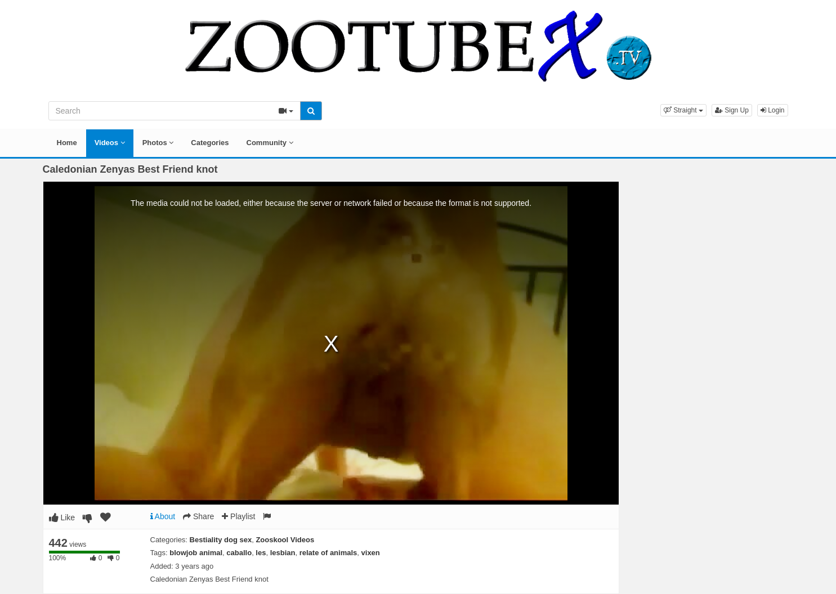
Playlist (238, 516)
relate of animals (328, 552)
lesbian (283, 552)
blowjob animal (195, 552)
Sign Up (732, 110)
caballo (239, 552)
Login (773, 110)
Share (198, 516)
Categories (210, 142)
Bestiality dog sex (221, 540)
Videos (110, 142)
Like (62, 517)
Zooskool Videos (285, 540)
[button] (683, 110)
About (163, 516)
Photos (158, 142)
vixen (370, 552)
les (261, 552)
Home (67, 142)
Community (270, 142)
